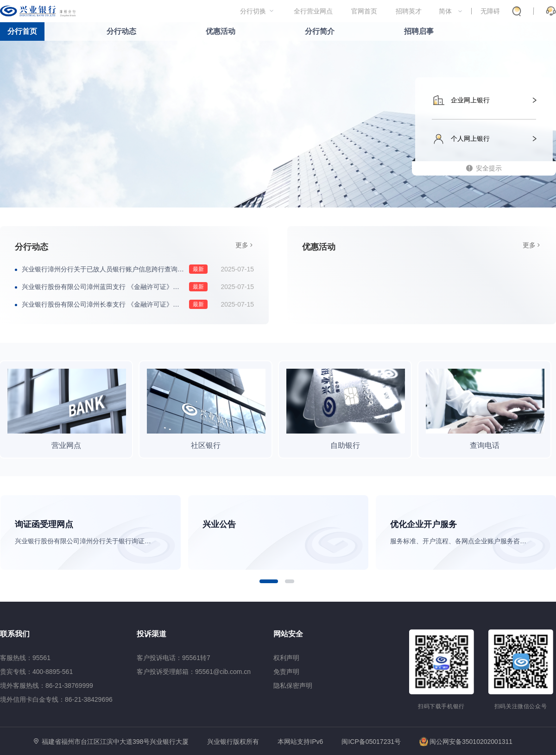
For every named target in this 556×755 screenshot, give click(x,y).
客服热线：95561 (25, 657)
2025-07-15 (237, 269)
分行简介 (320, 31)
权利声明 (286, 657)
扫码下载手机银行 (441, 706)
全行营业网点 (313, 11)
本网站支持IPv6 (300, 741)
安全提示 (489, 168)
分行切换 (253, 11)
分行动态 (121, 31)
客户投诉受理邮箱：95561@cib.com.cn (194, 671)
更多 (241, 245)
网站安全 (288, 634)
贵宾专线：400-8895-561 (36, 671)
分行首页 (22, 31)
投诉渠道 (151, 634)
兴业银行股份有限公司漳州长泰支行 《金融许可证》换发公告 (110, 304)
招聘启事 (419, 31)
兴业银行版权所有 (233, 741)
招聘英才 (409, 11)
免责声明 (286, 671)
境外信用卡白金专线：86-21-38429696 (56, 699)
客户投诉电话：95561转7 (173, 657)
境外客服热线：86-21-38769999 (46, 685)
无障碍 (490, 11)
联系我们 (15, 634)
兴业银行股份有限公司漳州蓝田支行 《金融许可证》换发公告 (110, 286)
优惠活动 (220, 31)
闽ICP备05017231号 (371, 741)
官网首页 (364, 11)
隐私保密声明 (292, 685)
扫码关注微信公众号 (520, 706)
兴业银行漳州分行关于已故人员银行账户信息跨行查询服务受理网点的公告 (115, 269)
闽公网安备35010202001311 (465, 741)
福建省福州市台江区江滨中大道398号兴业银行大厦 (115, 741)
